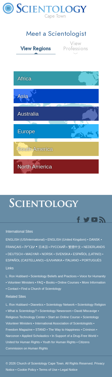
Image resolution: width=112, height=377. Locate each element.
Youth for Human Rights (59, 342)
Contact (13, 288)
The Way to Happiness (64, 329)
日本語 (43, 247)
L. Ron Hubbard (17, 276)
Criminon (89, 329)
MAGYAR (32, 254)
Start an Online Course (64, 317)
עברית (29, 246)
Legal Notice (68, 369)
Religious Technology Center (25, 317)
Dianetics (37, 304)
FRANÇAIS (14, 247)
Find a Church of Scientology (41, 288)
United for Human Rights (23, 342)
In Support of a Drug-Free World (74, 336)
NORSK (47, 254)
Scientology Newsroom (56, 311)
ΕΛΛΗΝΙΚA (54, 260)
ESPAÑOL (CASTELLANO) (25, 260)
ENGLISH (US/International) (25, 239)
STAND (40, 329)
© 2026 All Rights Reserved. (50, 363)
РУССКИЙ (58, 247)
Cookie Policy (26, 369)
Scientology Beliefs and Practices (54, 276)
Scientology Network (60, 304)
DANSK (94, 239)
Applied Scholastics (35, 336)
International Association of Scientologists (63, 323)
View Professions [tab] (75, 46)
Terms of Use (48, 369)
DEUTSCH (15, 254)
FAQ (40, 282)
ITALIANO (72, 260)
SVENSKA (63, 254)
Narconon (12, 336)
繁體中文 (74, 247)
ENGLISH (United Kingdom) (67, 239)
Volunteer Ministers (21, 282)
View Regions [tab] (35, 48)
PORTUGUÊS (91, 260)
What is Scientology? (22, 311)
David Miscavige (85, 311)
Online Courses (68, 282)
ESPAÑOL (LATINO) (87, 254)
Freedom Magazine (19, 329)
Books (50, 282)
